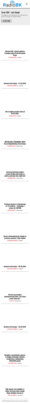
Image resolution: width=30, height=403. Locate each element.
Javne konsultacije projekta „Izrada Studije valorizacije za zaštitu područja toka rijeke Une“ (15, 174)
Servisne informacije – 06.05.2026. (15, 266)
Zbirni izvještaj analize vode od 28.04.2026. (15, 113)
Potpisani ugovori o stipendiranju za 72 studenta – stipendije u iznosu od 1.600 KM (15, 206)
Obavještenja (12, 116)
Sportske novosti (12, 395)
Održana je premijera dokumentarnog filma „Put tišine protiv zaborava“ (15, 297)
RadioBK (19, 57)
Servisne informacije (13, 85)
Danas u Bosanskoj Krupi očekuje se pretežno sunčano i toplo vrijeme (15, 237)
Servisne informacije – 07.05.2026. (15, 83)
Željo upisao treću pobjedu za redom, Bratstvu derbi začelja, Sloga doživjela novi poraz (15, 391)
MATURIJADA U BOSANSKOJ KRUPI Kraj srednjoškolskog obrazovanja (15, 143)
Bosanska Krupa (12, 57)
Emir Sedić (20, 395)
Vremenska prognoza (13, 240)
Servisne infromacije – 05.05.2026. (15, 327)
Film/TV (11, 301)
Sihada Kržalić (19, 146)
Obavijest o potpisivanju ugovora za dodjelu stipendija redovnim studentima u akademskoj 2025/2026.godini (14, 358)
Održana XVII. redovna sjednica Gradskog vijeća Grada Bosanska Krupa (15, 53)
